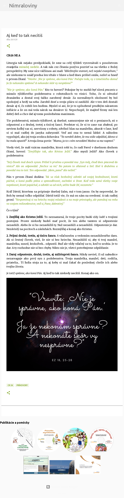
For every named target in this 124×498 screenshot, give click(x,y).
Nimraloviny (23, 5)
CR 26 (10, 385)
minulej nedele (29, 67)
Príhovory (22, 385)
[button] (8, 46)
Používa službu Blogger (62, 486)
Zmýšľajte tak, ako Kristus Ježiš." (50, 151)
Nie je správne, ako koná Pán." (26, 89)
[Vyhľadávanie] (42, 6)
